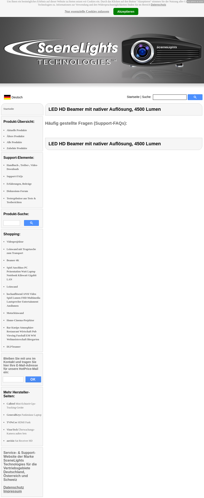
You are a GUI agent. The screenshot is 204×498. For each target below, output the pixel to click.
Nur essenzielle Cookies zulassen (87, 11)
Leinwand (12, 286)
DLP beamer (14, 346)
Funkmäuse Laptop (24, 414)
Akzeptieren (125, 11)
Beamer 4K (13, 260)
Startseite (133, 97)
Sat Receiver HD (19, 440)
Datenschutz (158, 4)
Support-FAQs (15, 176)
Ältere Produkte (15, 136)
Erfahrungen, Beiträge (19, 183)
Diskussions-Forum (17, 191)
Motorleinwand (15, 313)
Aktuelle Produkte (17, 130)
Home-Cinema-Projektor (20, 320)
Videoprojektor (15, 241)
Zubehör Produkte (17, 148)
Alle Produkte (14, 142)
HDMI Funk (18, 422)
